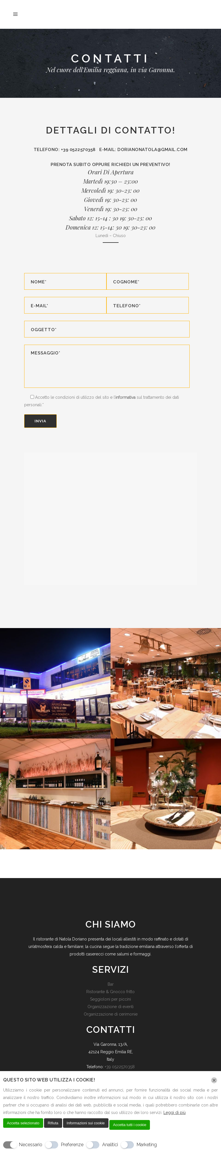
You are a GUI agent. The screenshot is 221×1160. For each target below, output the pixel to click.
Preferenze (72, 1144)
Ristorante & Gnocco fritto (110, 991)
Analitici (110, 1144)
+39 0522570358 (120, 1066)
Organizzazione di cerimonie (111, 1014)
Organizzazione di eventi (110, 1006)
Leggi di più (174, 1112)
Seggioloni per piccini (110, 999)
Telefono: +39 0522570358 (67, 149)
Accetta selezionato (23, 1123)
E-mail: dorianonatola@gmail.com (143, 149)
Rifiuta (53, 1123)
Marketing (147, 1144)
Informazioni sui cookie (86, 1123)
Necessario (30, 1144)
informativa (125, 397)
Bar (111, 984)
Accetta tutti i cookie (129, 1125)
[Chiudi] (214, 1080)
